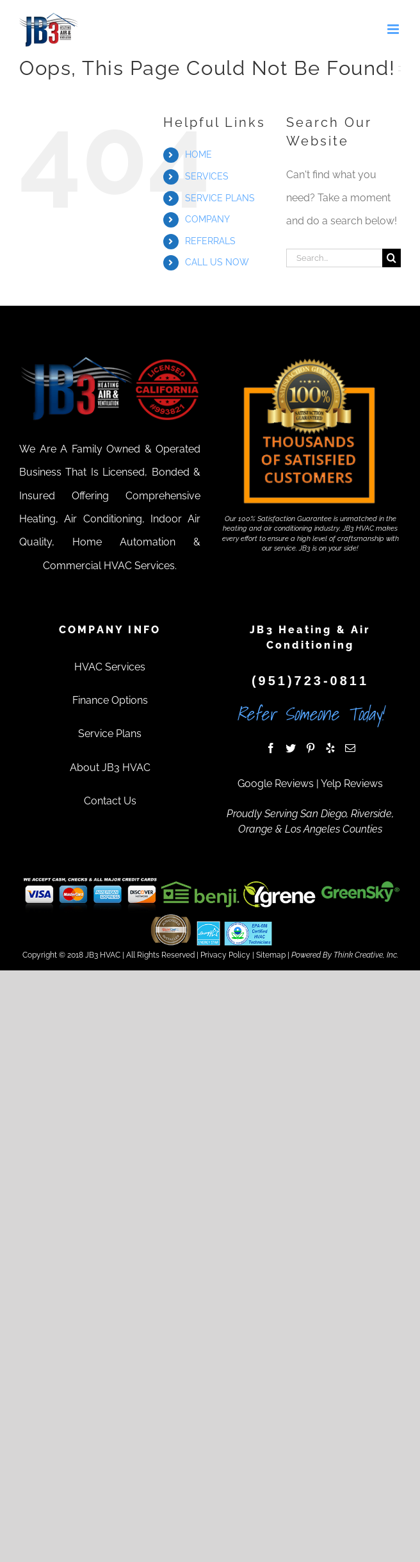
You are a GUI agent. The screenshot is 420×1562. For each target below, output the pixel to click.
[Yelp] (330, 748)
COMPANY (207, 219)
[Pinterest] (310, 748)
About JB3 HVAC (110, 767)
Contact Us (110, 801)
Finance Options (110, 700)
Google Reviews (276, 783)
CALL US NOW (217, 262)
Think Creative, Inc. (366, 955)
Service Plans (109, 733)
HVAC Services (109, 667)
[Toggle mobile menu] (394, 29)
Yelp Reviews (352, 783)
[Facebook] (271, 748)
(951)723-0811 (310, 681)
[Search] (391, 258)
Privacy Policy (225, 955)
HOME (198, 154)
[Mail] (350, 748)
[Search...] (334, 258)
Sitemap (271, 955)
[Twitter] (291, 748)
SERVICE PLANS (220, 198)
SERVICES (207, 176)
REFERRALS (210, 241)
